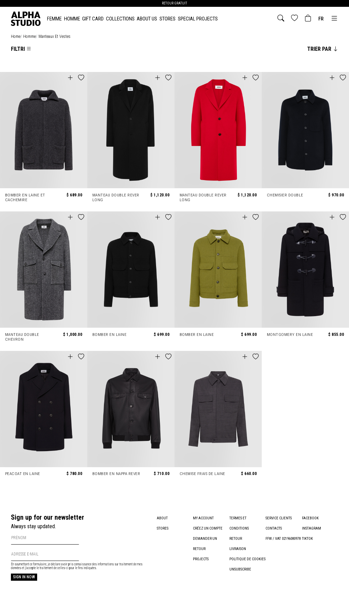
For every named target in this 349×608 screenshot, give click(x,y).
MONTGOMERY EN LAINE (290, 334)
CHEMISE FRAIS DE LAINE (203, 473)
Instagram (311, 528)
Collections (120, 19)
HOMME (72, 19)
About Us (147, 19)
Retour (235, 538)
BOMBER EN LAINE (109, 334)
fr (320, 19)
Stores (168, 19)
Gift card (93, 19)
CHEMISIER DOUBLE (285, 195)
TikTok (307, 538)
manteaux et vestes (55, 36)
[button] (81, 78)
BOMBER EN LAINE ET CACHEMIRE (25, 197)
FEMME (54, 19)
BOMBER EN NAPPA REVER (116, 473)
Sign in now (24, 577)
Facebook (310, 518)
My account (203, 518)
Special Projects (198, 19)
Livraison (237, 549)
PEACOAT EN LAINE (23, 473)
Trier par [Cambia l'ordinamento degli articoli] (322, 49)
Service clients (278, 518)
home (15, 36)
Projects (201, 559)
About (162, 518)
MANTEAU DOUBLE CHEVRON (22, 337)
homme (29, 36)
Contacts (273, 528)
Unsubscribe (240, 579)
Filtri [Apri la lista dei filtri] (21, 49)
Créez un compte (208, 528)
